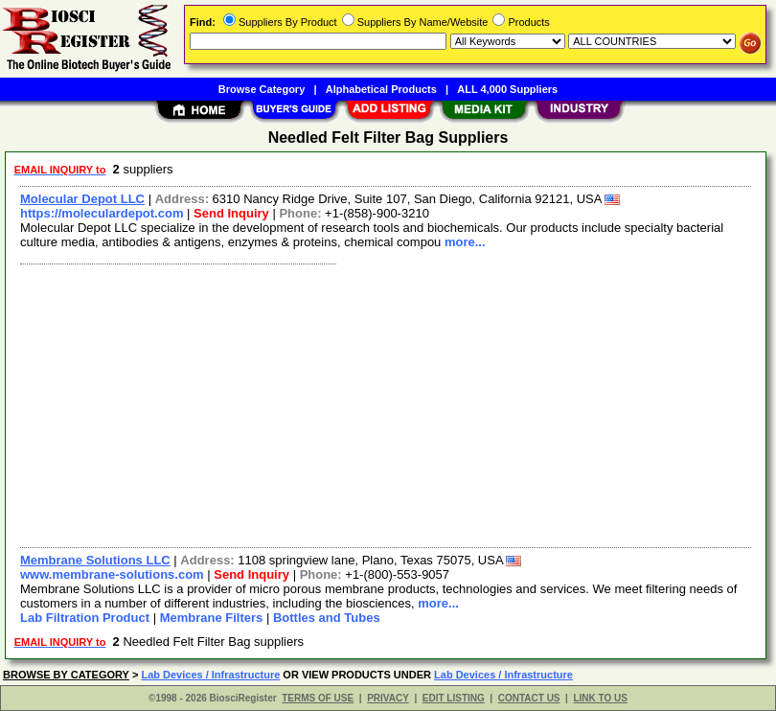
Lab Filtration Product (84, 617)
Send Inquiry (231, 213)
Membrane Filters (211, 617)
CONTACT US (529, 698)
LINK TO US (600, 698)
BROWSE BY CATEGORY (66, 674)
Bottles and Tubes (326, 617)
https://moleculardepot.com (101, 213)
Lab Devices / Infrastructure (210, 674)
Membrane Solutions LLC (95, 560)
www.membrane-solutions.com (112, 574)
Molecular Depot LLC (82, 199)
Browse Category (261, 89)
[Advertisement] (381, 403)
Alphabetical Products (381, 89)
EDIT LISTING (453, 698)
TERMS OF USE (318, 698)
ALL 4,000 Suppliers (507, 89)
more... (465, 242)
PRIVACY (388, 698)
